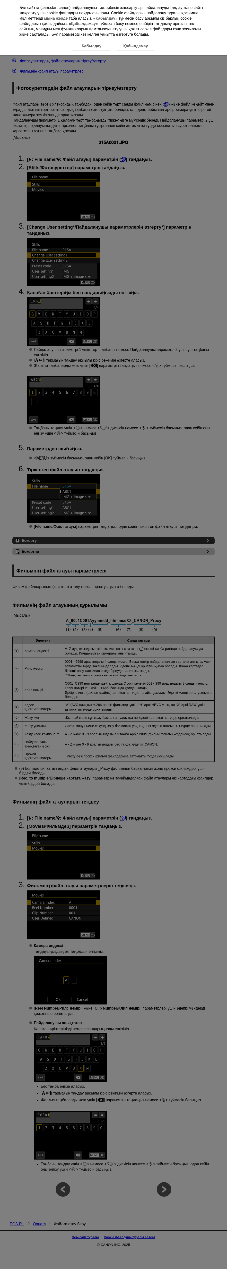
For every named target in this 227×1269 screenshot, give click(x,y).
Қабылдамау (83, 24)
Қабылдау (105, 18)
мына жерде (56, 18)
